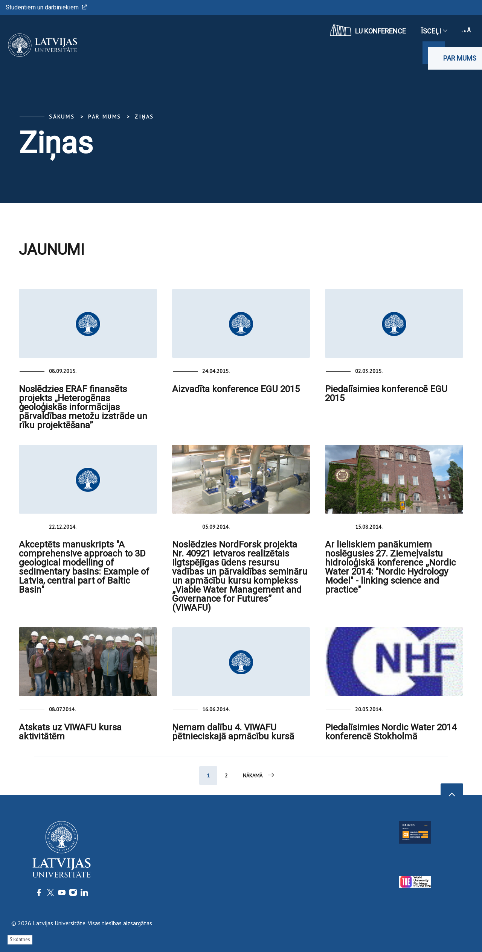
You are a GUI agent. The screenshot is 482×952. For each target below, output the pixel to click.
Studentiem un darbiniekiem (46, 7)
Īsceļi (434, 31)
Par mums (459, 58)
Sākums (62, 116)
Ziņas (144, 116)
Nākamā (259, 775)
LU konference (368, 30)
